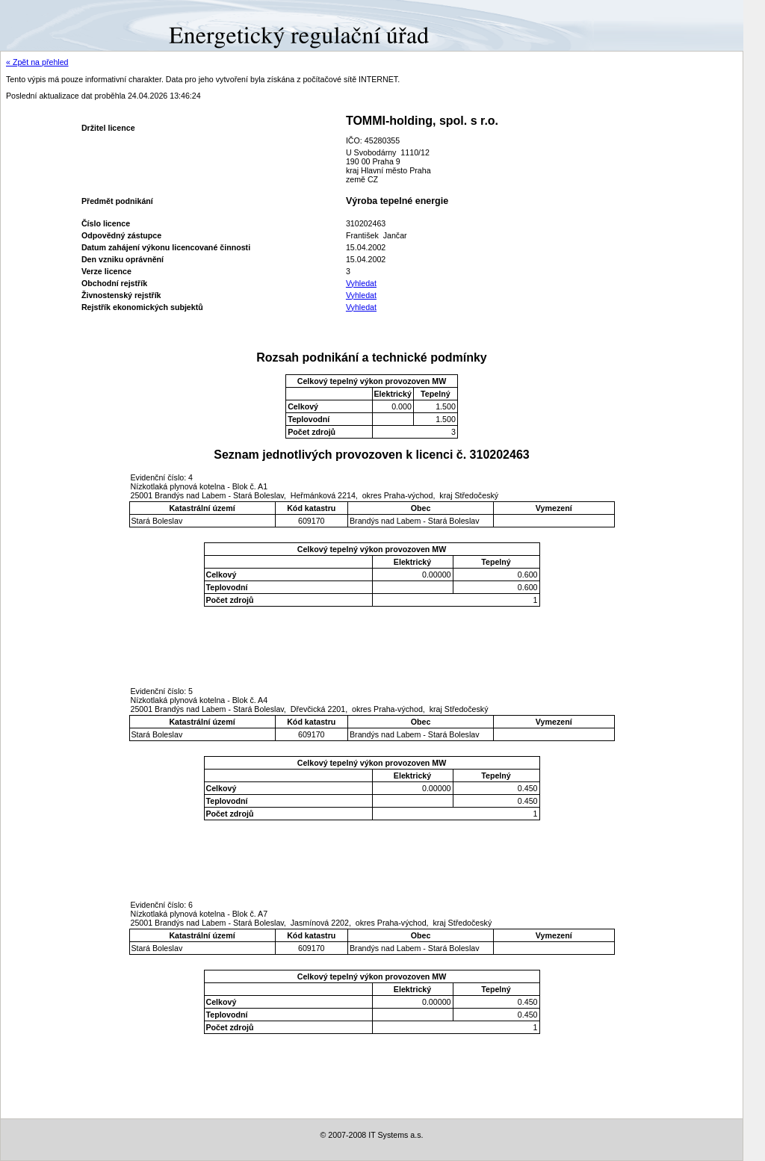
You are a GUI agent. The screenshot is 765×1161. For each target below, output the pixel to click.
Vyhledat (361, 283)
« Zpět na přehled (37, 62)
